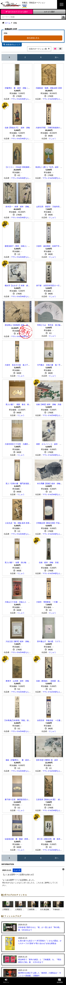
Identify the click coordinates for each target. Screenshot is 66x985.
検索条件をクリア (11, 44)
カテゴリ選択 (49, 12)
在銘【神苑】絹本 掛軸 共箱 (48, 404)
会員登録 (60, 980)
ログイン (6, 980)
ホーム (7, 23)
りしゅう (52, 139)
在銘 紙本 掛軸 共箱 (49, 562)
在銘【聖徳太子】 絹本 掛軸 (17, 128)
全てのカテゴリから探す (18, 12)
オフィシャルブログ (12, 916)
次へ (56, 57)
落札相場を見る (33, 38)
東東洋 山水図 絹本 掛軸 (17, 681)
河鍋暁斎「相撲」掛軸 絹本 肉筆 (49, 88)
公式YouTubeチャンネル (14, 895)
